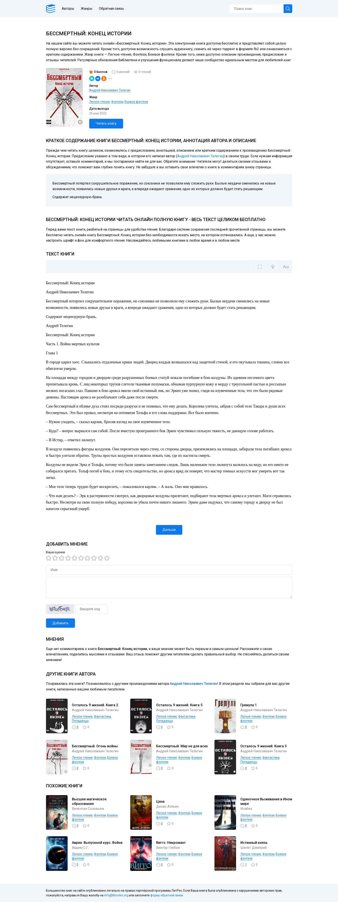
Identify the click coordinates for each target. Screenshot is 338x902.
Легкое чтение (99, 101)
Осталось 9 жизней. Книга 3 (263, 746)
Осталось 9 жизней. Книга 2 (95, 705)
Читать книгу (106, 123)
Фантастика (102, 716)
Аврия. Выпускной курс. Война (97, 843)
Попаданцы (80, 720)
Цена (160, 801)
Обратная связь (111, 8)
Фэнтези (117, 101)
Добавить (60, 623)
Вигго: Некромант (171, 843)
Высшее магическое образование (89, 801)
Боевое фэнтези (136, 101)
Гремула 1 (248, 705)
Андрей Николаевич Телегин (109, 90)
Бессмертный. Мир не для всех (182, 746)
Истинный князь (254, 843)
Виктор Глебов (168, 848)
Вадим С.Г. (80, 848)
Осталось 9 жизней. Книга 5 (179, 705)
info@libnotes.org (116, 895)
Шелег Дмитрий (253, 848)
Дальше (169, 530)
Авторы (68, 8)
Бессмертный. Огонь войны (95, 746)
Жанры (86, 8)
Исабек (246, 809)
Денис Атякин (167, 806)
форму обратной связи (166, 895)
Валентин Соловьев (88, 809)
